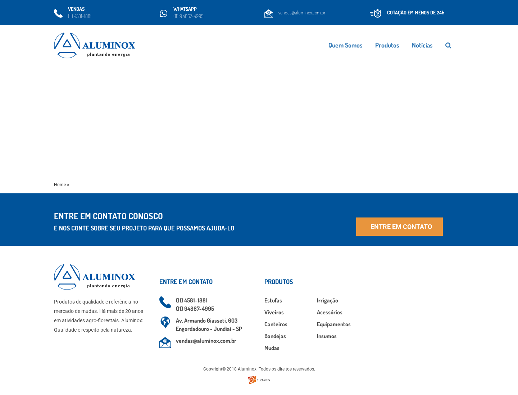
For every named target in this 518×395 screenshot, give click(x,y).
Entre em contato (401, 226)
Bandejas (275, 336)
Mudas (272, 347)
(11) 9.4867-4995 (188, 16)
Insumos (327, 336)
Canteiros (275, 324)
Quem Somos (364, 45)
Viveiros (274, 312)
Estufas (273, 300)
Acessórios (329, 312)
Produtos (406, 45)
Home (60, 184)
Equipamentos (334, 324)
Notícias (441, 45)
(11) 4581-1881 (79, 16)
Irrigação (327, 300)
